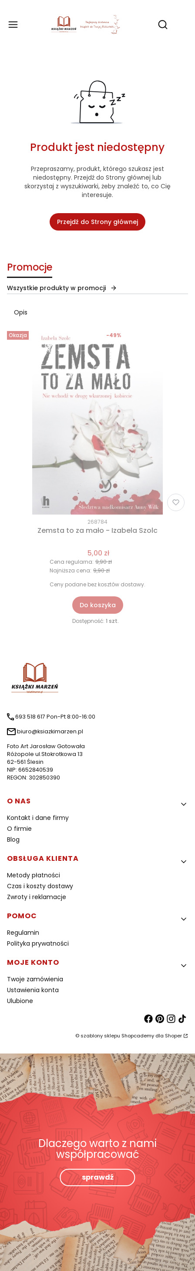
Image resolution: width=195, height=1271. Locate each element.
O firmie (19, 828)
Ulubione (20, 1001)
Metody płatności (33, 875)
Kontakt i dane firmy (38, 817)
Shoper (173, 1035)
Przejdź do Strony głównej (97, 221)
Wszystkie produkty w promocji (62, 288)
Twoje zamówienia (35, 979)
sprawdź (98, 1177)
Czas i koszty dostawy (40, 886)
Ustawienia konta (33, 990)
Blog (13, 839)
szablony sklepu (100, 1035)
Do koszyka (98, 605)
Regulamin (23, 932)
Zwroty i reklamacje (36, 897)
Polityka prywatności (38, 943)
